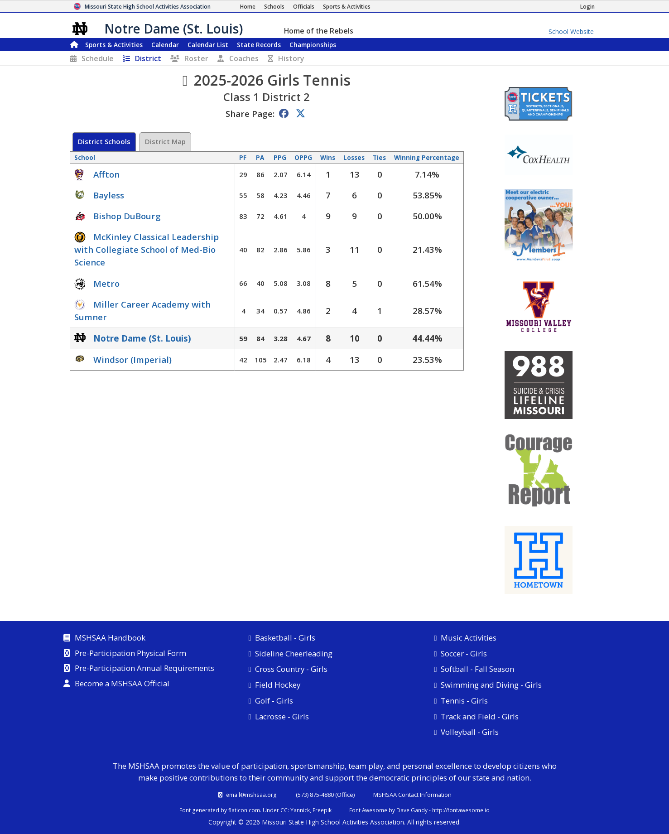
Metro (106, 283)
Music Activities (468, 637)
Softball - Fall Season (477, 669)
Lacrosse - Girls (282, 716)
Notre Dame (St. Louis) (142, 338)
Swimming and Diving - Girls (491, 685)
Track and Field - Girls (480, 716)
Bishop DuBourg (127, 216)
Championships (312, 44)
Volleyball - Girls (470, 732)
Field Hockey (277, 685)
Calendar (165, 44)
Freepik (322, 810)
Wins (327, 158)
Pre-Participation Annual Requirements (144, 668)
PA (260, 158)
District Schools (104, 141)
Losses (354, 158)
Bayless (108, 195)
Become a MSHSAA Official (122, 684)
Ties (379, 158)
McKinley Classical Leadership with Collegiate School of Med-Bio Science (146, 249)
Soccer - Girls (464, 653)
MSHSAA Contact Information (412, 795)
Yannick (300, 810)
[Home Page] (247, 6)
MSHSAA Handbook (110, 638)
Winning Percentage (426, 158)
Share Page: (250, 113)
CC (284, 810)
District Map (165, 141)
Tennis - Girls (464, 700)
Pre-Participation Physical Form (130, 653)
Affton (106, 174)
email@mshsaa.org (251, 794)
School (84, 158)
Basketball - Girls (285, 637)
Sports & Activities (114, 44)
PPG (280, 158)
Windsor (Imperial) (132, 359)
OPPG (303, 158)
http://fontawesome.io (461, 810)
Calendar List (208, 44)
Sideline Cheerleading (293, 653)
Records (259, 44)
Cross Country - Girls (291, 669)
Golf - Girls (274, 700)
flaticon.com (244, 810)
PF (242, 158)
